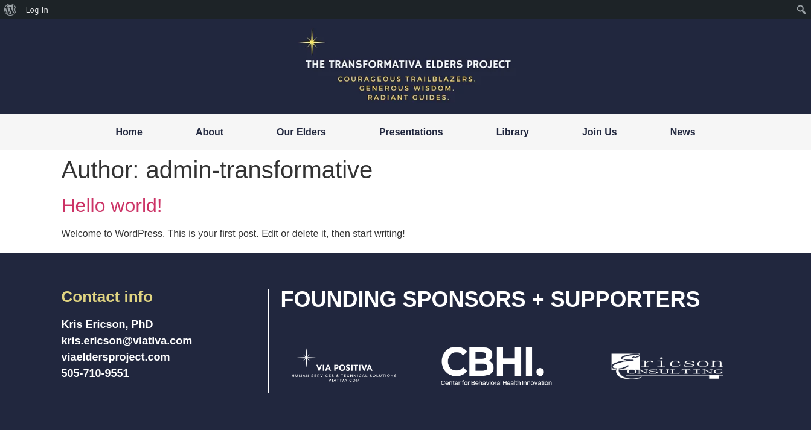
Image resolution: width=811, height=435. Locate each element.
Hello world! (112, 205)
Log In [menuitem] (36, 9)
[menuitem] (10, 9)
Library (512, 132)
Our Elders (301, 132)
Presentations (411, 132)
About (209, 132)
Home (128, 132)
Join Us (599, 132)
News (683, 132)
